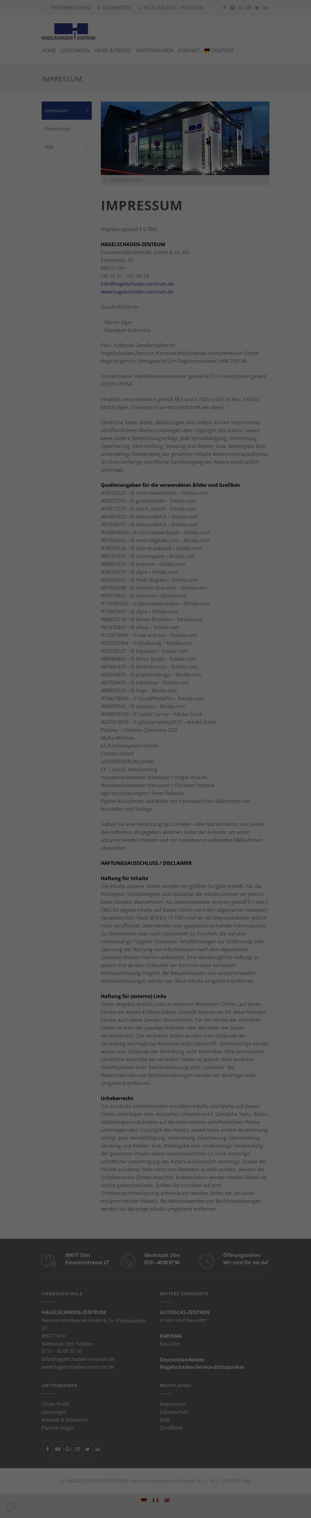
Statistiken (147, 137)
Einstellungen (99, 76)
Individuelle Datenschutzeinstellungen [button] (155, 203)
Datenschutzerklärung (97, 65)
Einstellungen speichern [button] (155, 173)
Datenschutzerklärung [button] (158, 210)
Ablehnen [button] (155, 190)
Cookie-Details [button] (127, 210)
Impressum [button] (187, 210)
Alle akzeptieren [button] (155, 157)
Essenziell (118, 137)
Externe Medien (183, 137)
